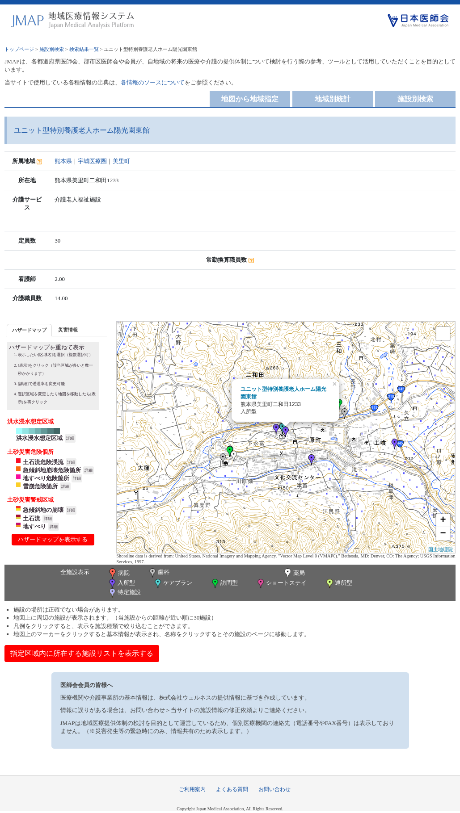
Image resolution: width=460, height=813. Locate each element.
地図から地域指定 (250, 99)
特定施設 (124, 593)
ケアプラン (172, 583)
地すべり (34, 526)
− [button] (443, 534)
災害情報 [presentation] (68, 329)
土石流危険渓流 (43, 462)
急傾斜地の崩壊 (43, 510)
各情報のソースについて (153, 82)
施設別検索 (51, 49)
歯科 (158, 573)
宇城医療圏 (92, 161)
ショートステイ (281, 583)
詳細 (70, 438)
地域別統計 (332, 99)
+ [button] (443, 520)
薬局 (294, 573)
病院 (118, 573)
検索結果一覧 (84, 49)
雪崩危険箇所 (40, 486)
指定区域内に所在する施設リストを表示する (81, 653)
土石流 (31, 518)
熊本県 (63, 161)
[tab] (29, 330)
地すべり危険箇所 (46, 478)
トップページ (19, 49)
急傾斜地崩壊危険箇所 (52, 470)
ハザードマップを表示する (53, 539)
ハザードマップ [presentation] (29, 330)
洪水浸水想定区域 (39, 438)
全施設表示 (74, 572)
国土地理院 (440, 549)
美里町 (121, 161)
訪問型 (224, 583)
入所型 (121, 583)
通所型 (338, 583)
